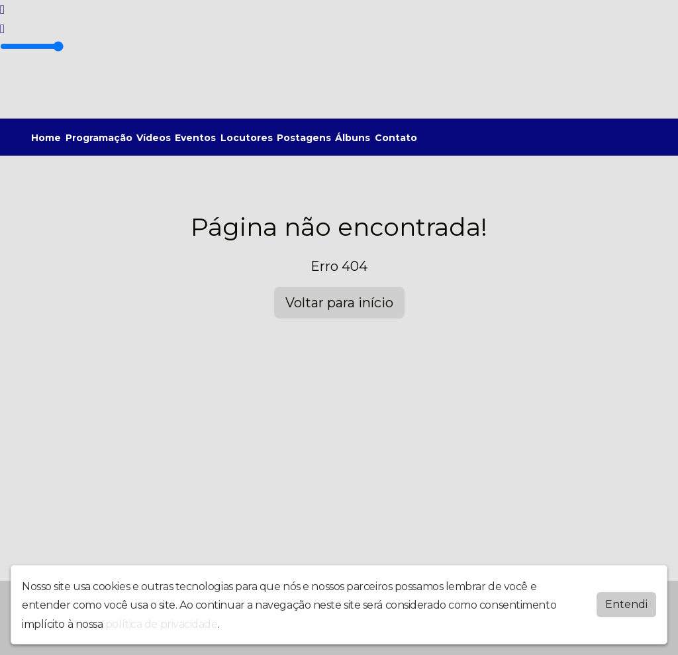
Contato (396, 138)
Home (46, 138)
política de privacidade (161, 623)
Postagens (304, 138)
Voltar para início (339, 303)
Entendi (626, 603)
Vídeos (153, 138)
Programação (99, 138)
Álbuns (352, 138)
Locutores (246, 138)
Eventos (195, 138)
